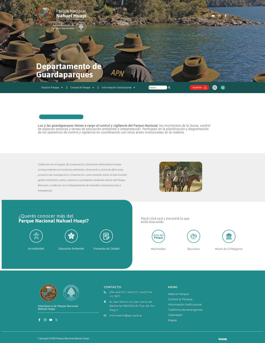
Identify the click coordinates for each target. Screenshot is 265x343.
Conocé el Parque (82, 88)
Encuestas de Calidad (106, 248)
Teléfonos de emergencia (185, 309)
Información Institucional (119, 88)
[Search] (169, 87)
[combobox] (157, 87)
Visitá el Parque (52, 88)
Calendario (175, 315)
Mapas (172, 320)
